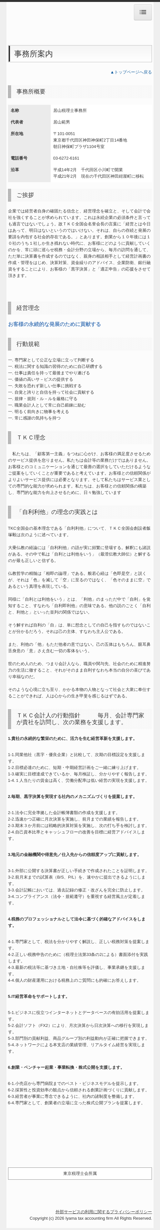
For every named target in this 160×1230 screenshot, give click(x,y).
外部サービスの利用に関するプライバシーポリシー (103, 1211)
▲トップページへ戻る (131, 72)
